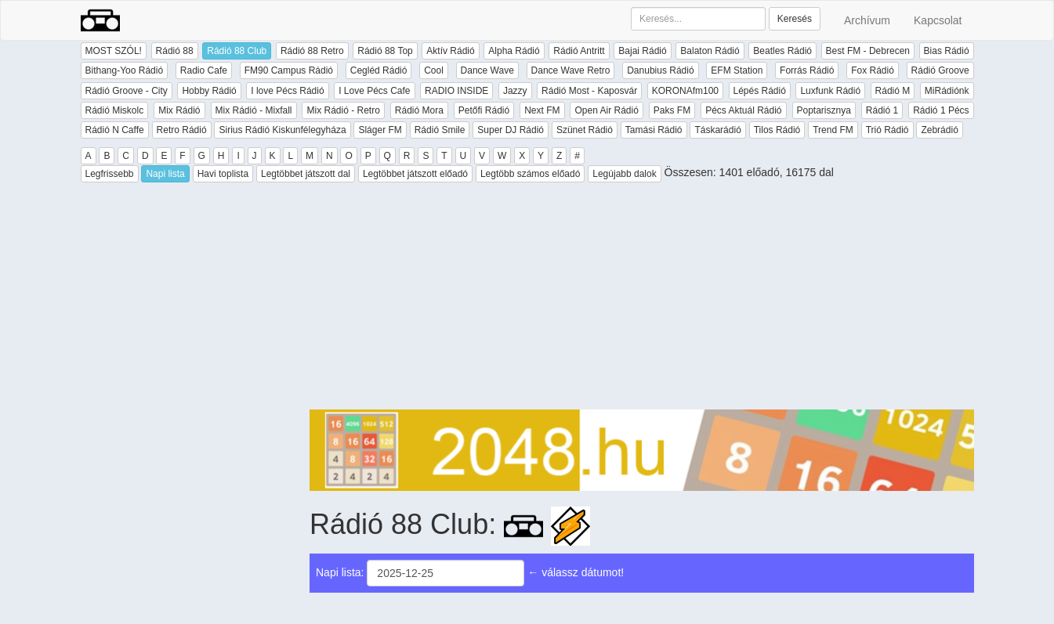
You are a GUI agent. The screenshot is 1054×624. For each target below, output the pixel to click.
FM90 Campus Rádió (288, 70)
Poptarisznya (824, 110)
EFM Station (736, 70)
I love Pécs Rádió (287, 90)
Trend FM (833, 129)
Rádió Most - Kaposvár (589, 90)
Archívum (867, 20)
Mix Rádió (179, 110)
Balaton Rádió (709, 50)
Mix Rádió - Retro (342, 110)
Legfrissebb (109, 173)
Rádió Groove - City (126, 90)
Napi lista (165, 173)
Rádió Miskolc (114, 110)
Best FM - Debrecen (868, 50)
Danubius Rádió (660, 70)
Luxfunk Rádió (830, 90)
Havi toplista (222, 173)
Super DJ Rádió (510, 129)
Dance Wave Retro (570, 70)
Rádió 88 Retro (312, 50)
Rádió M (893, 90)
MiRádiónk (947, 90)
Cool (434, 70)
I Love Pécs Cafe (374, 90)
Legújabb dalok (624, 173)
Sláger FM (379, 129)
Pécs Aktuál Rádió (743, 110)
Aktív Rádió (450, 50)
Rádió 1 (882, 110)
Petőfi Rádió (483, 110)
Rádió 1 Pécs (941, 110)
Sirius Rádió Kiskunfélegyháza (282, 129)
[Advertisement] (642, 299)
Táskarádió (717, 129)
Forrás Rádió (807, 70)
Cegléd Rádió (378, 70)
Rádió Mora (419, 110)
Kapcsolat (938, 20)
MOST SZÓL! (113, 50)
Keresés (794, 18)
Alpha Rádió (513, 50)
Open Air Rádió (606, 110)
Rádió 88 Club (236, 50)
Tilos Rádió (777, 129)
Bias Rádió (946, 50)
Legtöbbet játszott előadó (415, 173)
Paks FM (672, 110)
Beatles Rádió (782, 50)
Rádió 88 (175, 50)
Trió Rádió (887, 129)
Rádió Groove (940, 70)
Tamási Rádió (654, 129)
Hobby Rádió (209, 90)
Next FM (542, 110)
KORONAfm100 (685, 90)
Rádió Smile (440, 129)
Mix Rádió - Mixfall (254, 110)
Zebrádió (939, 129)
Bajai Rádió (642, 50)
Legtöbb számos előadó (530, 173)
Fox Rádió (872, 70)
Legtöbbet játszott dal (305, 173)
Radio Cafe (203, 70)
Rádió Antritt (578, 50)
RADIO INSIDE (456, 90)
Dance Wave (487, 70)
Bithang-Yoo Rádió (124, 70)
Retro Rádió (182, 129)
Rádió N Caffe (114, 129)
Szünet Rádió (584, 129)
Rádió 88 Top (385, 50)
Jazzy (515, 90)
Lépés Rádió (759, 90)
